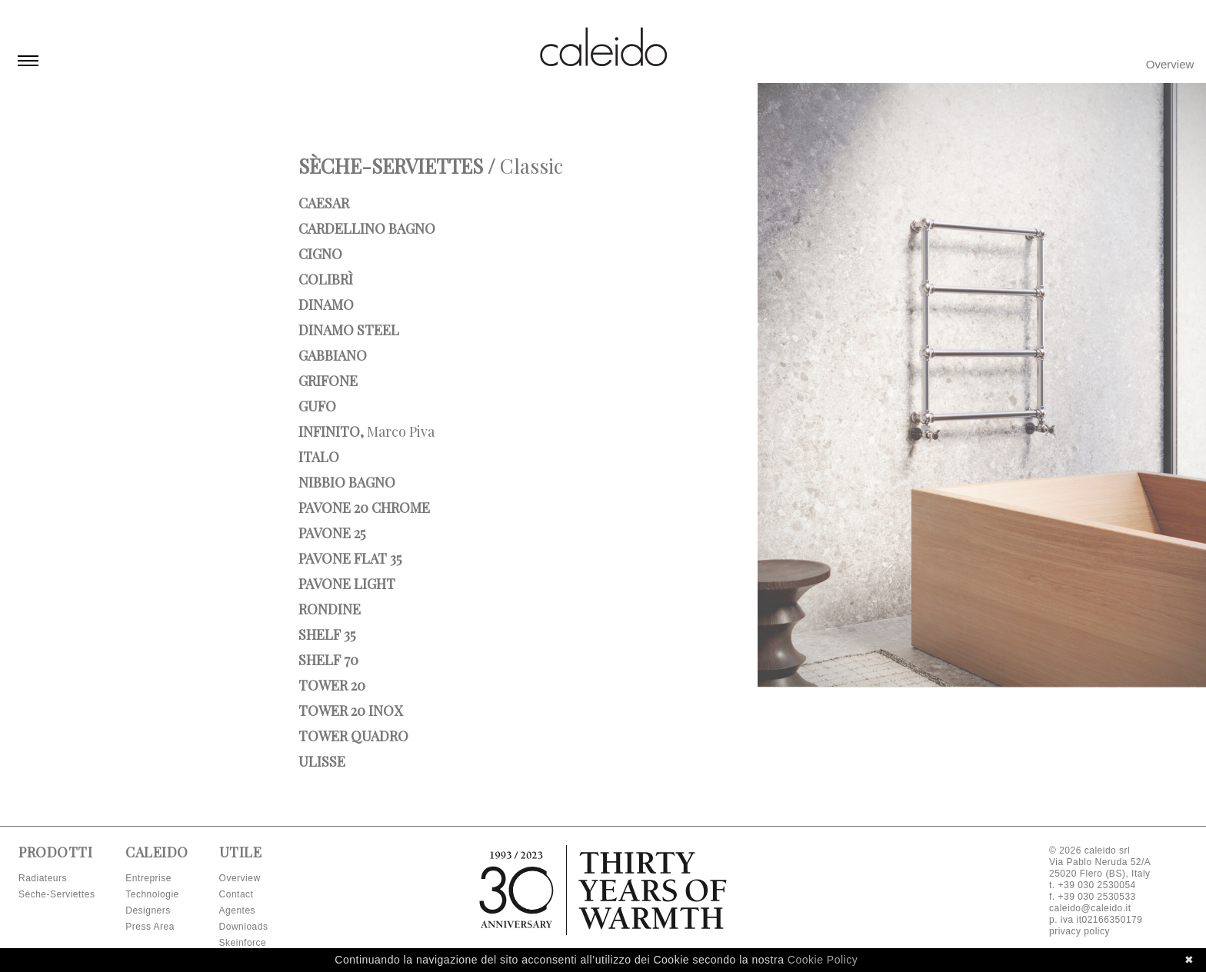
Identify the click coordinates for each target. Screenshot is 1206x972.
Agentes (237, 910)
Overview (1170, 64)
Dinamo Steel (348, 330)
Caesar (323, 203)
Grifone (328, 380)
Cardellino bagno (366, 228)
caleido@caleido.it (1090, 908)
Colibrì (325, 279)
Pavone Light (346, 583)
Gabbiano (332, 355)
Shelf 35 (326, 634)
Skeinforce (243, 942)
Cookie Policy (823, 960)
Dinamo (326, 304)
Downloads (243, 926)
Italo (318, 457)
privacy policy (1079, 931)
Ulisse (321, 761)
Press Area (150, 926)
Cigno (320, 254)
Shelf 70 (328, 660)
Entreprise (148, 878)
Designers (148, 910)
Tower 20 (331, 685)
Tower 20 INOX (350, 710)
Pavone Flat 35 (349, 558)
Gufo (317, 406)
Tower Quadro (353, 736)
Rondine (329, 609)
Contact (236, 894)
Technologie (152, 894)
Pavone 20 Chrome (364, 507)
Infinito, (366, 431)
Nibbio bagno (346, 482)
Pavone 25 (331, 533)
